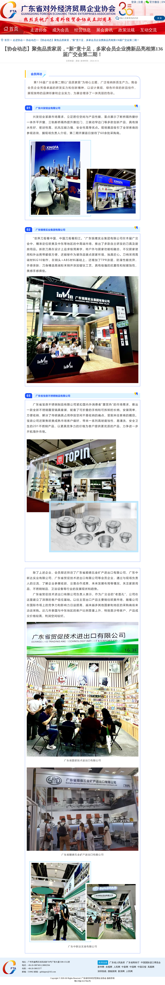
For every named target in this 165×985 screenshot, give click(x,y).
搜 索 (159, 18)
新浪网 (121, 971)
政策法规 (126, 30)
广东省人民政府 (117, 962)
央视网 (109, 967)
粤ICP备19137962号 (82, 981)
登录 (133, 2)
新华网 (101, 967)
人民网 (117, 967)
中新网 (125, 967)
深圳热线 (102, 971)
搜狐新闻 (112, 971)
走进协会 (38, 30)
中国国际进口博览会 (151, 962)
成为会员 (60, 30)
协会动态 (31, 40)
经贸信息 (82, 30)
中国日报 (142, 967)
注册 (140, 2)
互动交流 (148, 30)
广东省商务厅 (132, 962)
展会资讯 (104, 30)
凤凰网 (151, 967)
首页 (13, 28)
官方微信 (154, 2)
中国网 (133, 967)
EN (163, 2)
